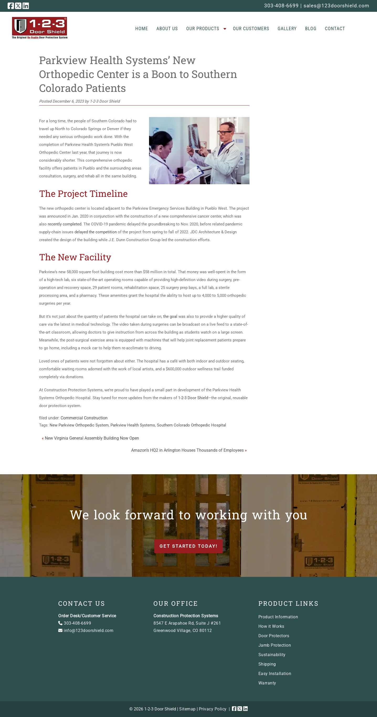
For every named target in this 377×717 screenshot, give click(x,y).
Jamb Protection (274, 645)
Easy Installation (274, 673)
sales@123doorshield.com (336, 6)
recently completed (64, 224)
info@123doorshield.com (85, 630)
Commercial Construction (84, 417)
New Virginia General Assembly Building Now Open (92, 438)
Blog (310, 28)
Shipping (267, 664)
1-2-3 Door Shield (193, 398)
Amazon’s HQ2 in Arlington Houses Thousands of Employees (187, 450)
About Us (167, 28)
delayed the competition (96, 232)
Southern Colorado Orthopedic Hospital (191, 425)
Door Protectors (273, 635)
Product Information (278, 616)
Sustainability (272, 654)
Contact (335, 28)
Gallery (287, 28)
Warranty (267, 683)
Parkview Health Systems (132, 425)
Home (141, 28)
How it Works (271, 626)
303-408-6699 (281, 6)
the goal (170, 316)
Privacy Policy (213, 709)
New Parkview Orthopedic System (79, 425)
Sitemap (187, 709)
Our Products (202, 28)
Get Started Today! (188, 546)
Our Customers (251, 28)
